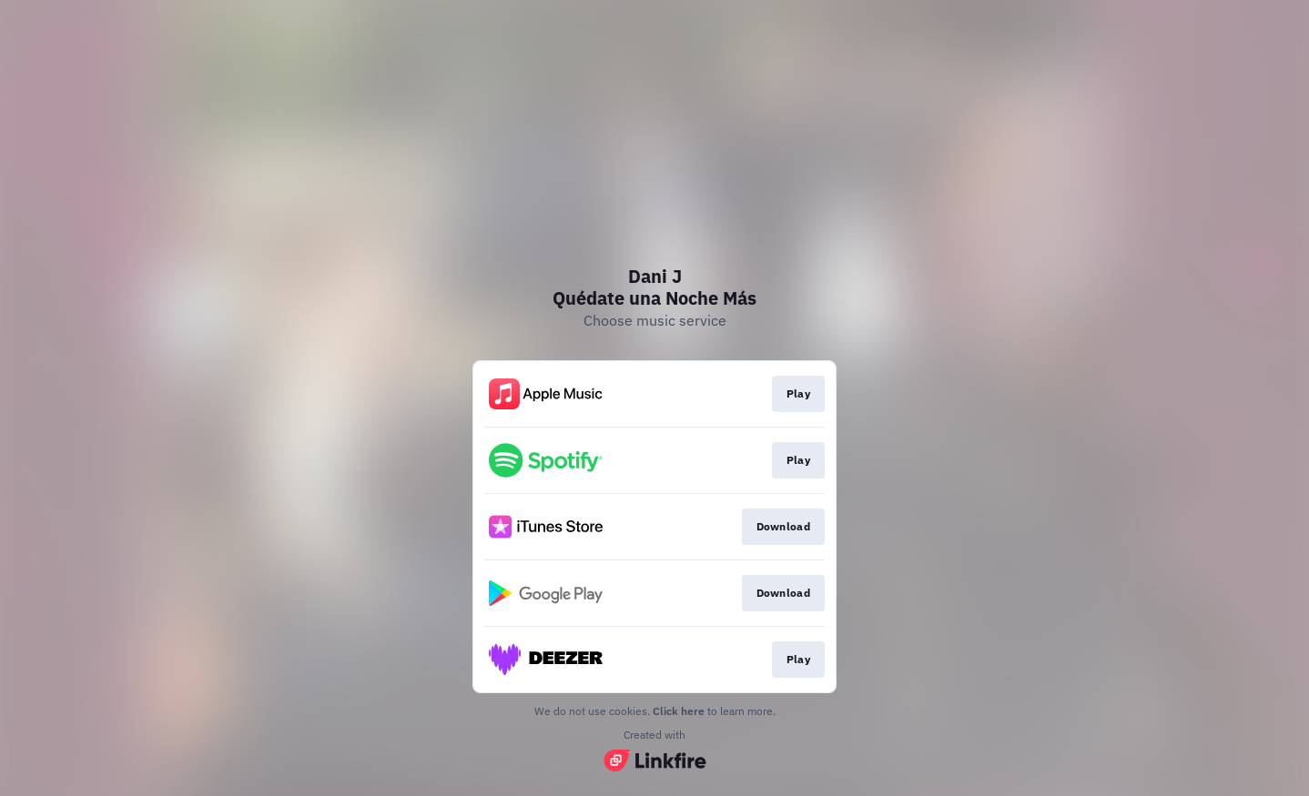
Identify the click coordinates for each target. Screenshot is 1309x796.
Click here (679, 711)
